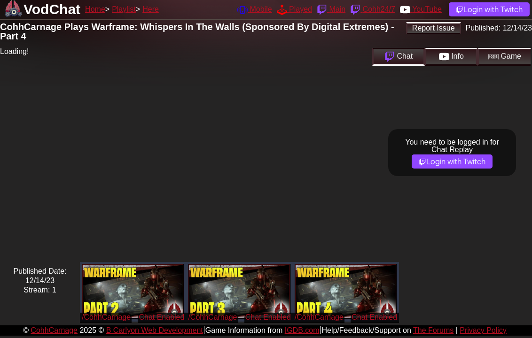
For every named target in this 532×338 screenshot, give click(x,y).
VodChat (51, 9)
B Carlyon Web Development (154, 330)
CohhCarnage (54, 330)
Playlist (124, 9)
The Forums (433, 330)
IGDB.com (302, 330)
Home (95, 9)
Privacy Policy (483, 330)
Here (150, 9)
